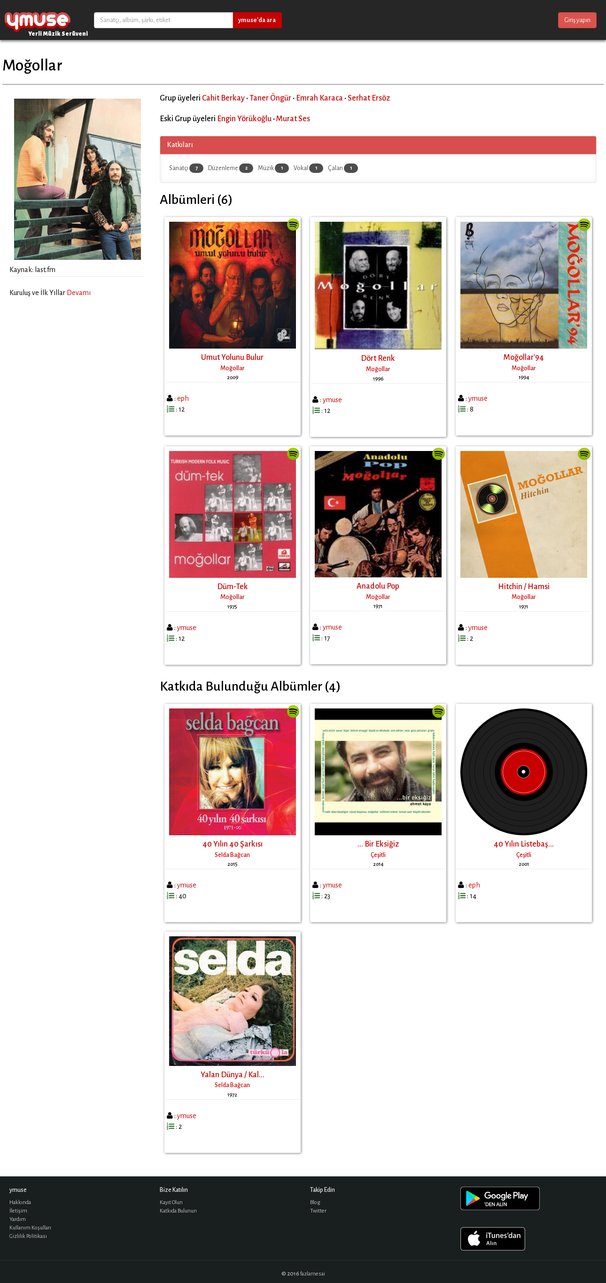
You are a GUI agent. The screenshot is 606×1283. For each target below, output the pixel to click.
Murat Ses (293, 119)
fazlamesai (312, 1274)
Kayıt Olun (171, 1202)
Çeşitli (378, 855)
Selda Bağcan (232, 855)
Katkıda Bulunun (178, 1211)
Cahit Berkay (223, 98)
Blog (315, 1202)
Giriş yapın (577, 20)
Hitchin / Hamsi (524, 587)
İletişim (18, 1211)
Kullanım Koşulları (30, 1228)
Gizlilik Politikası (28, 1236)
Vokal (308, 168)
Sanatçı (186, 168)
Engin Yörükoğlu (244, 119)
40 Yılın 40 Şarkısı (232, 844)
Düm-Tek (232, 587)
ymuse (37, 20)
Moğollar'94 (524, 357)
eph (183, 398)
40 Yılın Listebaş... (524, 844)
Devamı (79, 292)
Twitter (318, 1211)
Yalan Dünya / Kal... (232, 1075)
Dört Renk (378, 358)
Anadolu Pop (378, 586)
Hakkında (20, 1202)
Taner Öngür (270, 98)
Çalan (343, 168)
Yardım (17, 1219)
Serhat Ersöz (369, 98)
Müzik (273, 168)
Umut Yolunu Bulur (232, 357)
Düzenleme (230, 168)
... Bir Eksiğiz (378, 844)
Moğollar (232, 368)
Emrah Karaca (319, 98)
